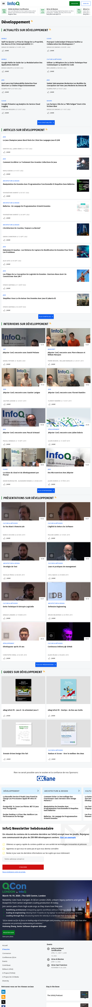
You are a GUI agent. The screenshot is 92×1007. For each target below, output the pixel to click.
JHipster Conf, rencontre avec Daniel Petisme (15, 360)
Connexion (7, 905)
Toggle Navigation (3, 3)
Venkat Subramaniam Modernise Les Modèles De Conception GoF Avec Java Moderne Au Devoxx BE (67, 82)
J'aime (7, 51)
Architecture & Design (11, 178)
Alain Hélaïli (38, 592)
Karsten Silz (8, 144)
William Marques (40, 369)
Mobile (4, 39)
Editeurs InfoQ (8, 921)
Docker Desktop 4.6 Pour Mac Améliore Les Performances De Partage (20, 765)
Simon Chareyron (10, 238)
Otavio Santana (9, 288)
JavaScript (37, 355)
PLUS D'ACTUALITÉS (45, 118)
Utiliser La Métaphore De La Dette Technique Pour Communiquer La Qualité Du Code (68, 63)
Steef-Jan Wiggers (8, 106)
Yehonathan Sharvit (11, 192)
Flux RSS (32, 22)
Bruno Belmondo (70, 551)
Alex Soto (7, 263)
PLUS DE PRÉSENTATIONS (45, 603)
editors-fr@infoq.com (69, 989)
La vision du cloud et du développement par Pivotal (14, 446)
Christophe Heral (10, 592)
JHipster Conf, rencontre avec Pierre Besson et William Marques (45, 361)
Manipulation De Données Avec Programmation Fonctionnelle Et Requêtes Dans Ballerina (61, 758)
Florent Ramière (9, 412)
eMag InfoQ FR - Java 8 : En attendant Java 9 (14, 650)
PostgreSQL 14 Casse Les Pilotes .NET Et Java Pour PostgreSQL (21, 757)
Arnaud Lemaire (39, 551)
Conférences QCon (10, 909)
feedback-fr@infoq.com (10, 989)
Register (74, 3)
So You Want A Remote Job (14, 502)
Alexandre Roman (10, 453)
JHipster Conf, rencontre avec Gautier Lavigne (75, 360)
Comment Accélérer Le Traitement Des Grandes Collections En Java (30, 159)
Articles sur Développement (24, 125)
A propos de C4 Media (11, 928)
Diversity (6, 932)
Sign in (85, 3)
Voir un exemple (68, 787)
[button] (23, 817)
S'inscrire (6, 901)
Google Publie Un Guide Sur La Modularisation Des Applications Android (20, 63)
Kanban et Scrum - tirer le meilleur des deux (13, 697)
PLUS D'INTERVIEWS (45, 466)
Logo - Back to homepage (14, 3)
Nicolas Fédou (68, 510)
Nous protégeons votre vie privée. (14, 822)
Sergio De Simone (8, 48)
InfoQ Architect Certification (57, 901)
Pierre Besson (38, 367)
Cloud (50, 39)
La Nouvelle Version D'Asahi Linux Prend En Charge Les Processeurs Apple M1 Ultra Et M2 (20, 748)
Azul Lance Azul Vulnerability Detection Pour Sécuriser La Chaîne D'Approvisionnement (20, 82)
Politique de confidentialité (12, 1005)
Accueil (5, 897)
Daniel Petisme (9, 371)
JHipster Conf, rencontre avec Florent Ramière (15, 405)
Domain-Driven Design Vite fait (75, 649)
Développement (69, 400)
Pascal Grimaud (39, 412)
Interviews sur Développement (26, 330)
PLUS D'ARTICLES (45, 322)
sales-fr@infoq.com (38, 989)
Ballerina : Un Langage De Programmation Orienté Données (27, 207)
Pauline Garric (39, 510)
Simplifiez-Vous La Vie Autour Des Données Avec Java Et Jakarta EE (29, 303)
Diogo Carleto (7, 67)
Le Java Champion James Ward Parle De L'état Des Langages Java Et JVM (31, 136)
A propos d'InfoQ (9, 925)
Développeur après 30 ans (14, 584)
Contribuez (7, 917)
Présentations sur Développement (29, 473)
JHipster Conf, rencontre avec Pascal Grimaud (45, 405)
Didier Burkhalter (10, 451)
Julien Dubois (68, 412)
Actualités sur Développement (26, 31)
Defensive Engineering (72, 543)
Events (5, 913)
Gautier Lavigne (69, 371)
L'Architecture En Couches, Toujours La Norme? (22, 230)
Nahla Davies (8, 167)
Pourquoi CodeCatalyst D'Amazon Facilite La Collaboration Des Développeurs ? (65, 44)
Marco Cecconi (9, 510)
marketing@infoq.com (9, 996)
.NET (4, 355)
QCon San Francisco (59, 917)
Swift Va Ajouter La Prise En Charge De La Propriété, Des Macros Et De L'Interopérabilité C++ (22, 44)
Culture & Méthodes (55, 59)
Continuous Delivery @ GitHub (45, 584)
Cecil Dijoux (8, 551)
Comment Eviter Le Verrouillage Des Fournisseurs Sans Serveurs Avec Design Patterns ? (60, 748)
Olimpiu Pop (6, 87)
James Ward (18, 144)
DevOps (50, 97)
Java (3, 78)
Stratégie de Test (70, 502)
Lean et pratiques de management (11, 544)
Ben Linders (52, 67)
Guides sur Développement (23, 611)
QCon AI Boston (57, 911)
